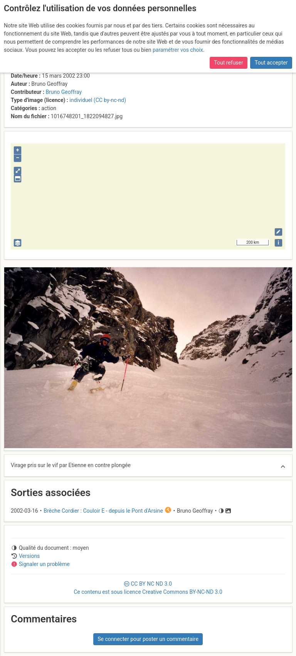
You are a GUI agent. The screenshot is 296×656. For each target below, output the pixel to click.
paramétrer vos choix (178, 50)
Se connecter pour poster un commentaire (148, 639)
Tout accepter (271, 62)
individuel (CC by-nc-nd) (97, 100)
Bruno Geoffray (63, 92)
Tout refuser (228, 62)
